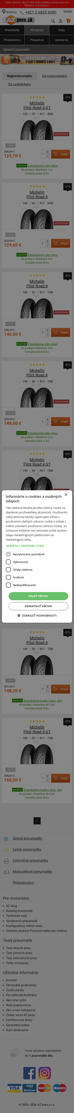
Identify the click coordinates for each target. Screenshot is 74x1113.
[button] (37, 545)
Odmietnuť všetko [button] (38, 606)
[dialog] (37, 556)
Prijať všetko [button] (38, 596)
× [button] (65, 494)
